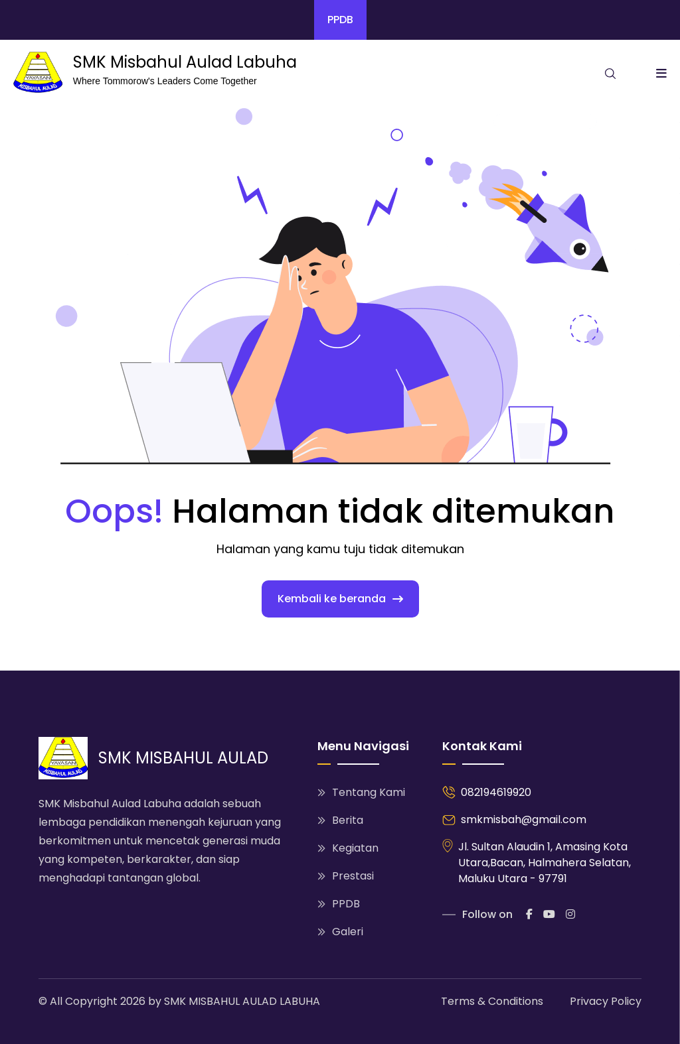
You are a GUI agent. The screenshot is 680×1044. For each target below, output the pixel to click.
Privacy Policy (605, 1001)
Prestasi (345, 875)
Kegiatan (348, 848)
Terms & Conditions (492, 1001)
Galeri (340, 931)
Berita (340, 820)
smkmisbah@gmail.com (523, 819)
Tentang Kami (361, 792)
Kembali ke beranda (340, 598)
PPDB (340, 19)
